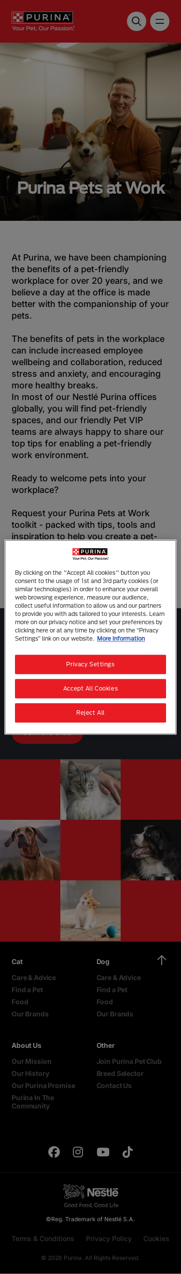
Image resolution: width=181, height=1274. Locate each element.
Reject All (90, 712)
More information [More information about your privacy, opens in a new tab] (121, 638)
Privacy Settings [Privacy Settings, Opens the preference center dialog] (90, 664)
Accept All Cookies (90, 688)
